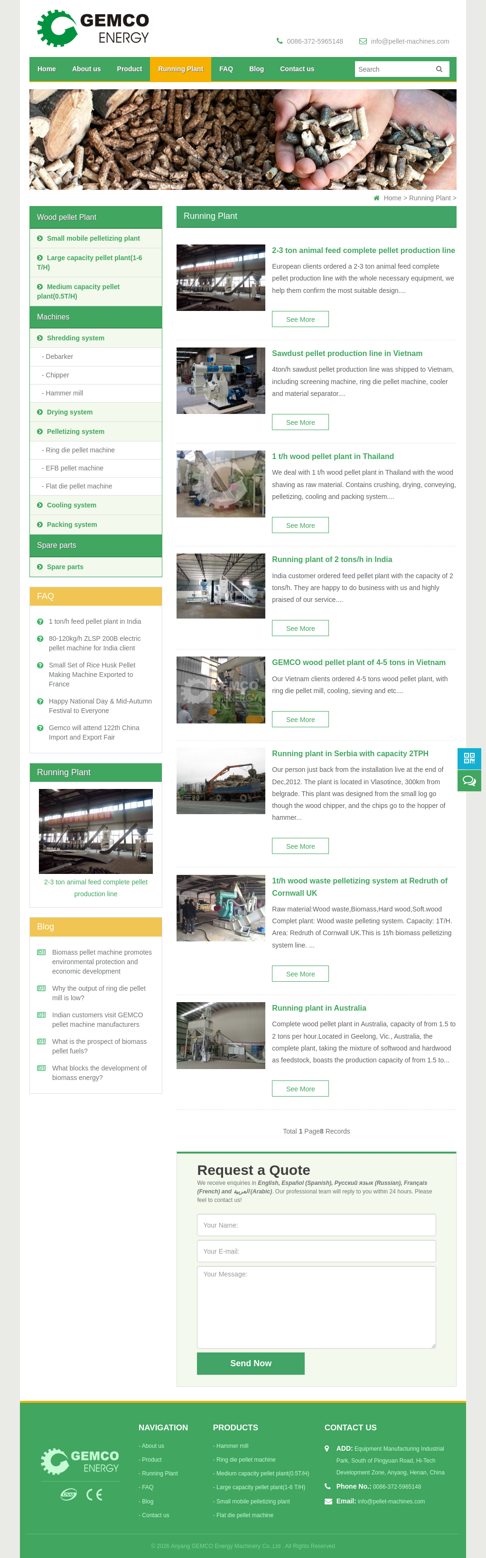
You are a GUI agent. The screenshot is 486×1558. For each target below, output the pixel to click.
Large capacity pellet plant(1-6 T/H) (89, 262)
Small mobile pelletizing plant (88, 238)
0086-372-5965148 (310, 41)
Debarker (60, 356)
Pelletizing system (70, 431)
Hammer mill (65, 393)
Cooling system (66, 505)
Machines (53, 317)
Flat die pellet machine (79, 486)
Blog (256, 69)
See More (300, 319)
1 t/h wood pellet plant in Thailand (333, 456)
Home (46, 69)
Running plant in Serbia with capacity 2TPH (350, 754)
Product (129, 69)
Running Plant (180, 69)
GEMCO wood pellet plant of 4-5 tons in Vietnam (359, 662)
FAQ (226, 69)
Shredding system (70, 338)
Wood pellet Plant (66, 217)
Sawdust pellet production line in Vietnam (347, 353)
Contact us (297, 69)
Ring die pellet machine (80, 450)
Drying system (65, 412)
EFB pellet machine (74, 468)
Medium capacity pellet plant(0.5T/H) (78, 291)
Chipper (57, 375)
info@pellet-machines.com (404, 41)
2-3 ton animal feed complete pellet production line (363, 250)
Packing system (67, 524)
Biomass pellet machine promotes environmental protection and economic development (102, 961)
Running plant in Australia (319, 1008)
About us (86, 69)
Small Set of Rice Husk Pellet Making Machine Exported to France (92, 674)
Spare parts (56, 545)
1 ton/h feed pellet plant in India (95, 621)
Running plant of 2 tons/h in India (332, 559)
